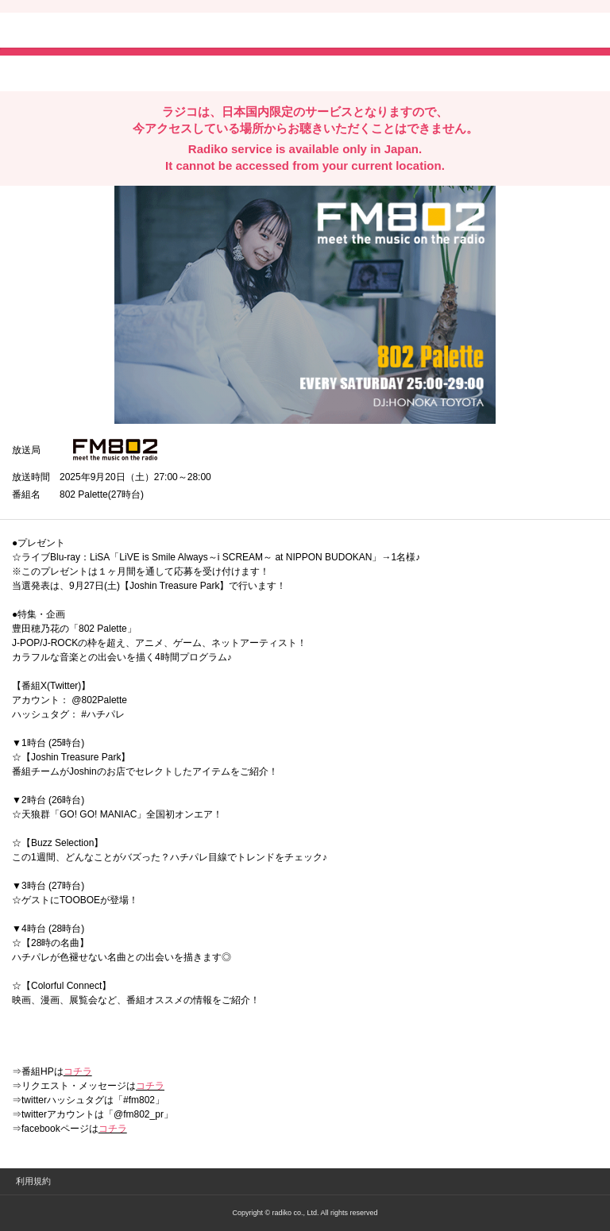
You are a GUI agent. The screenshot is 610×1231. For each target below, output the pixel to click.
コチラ (78, 1071)
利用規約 (33, 1181)
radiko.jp (59, 32)
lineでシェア (174, 72)
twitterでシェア (36, 72)
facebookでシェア (101, 72)
